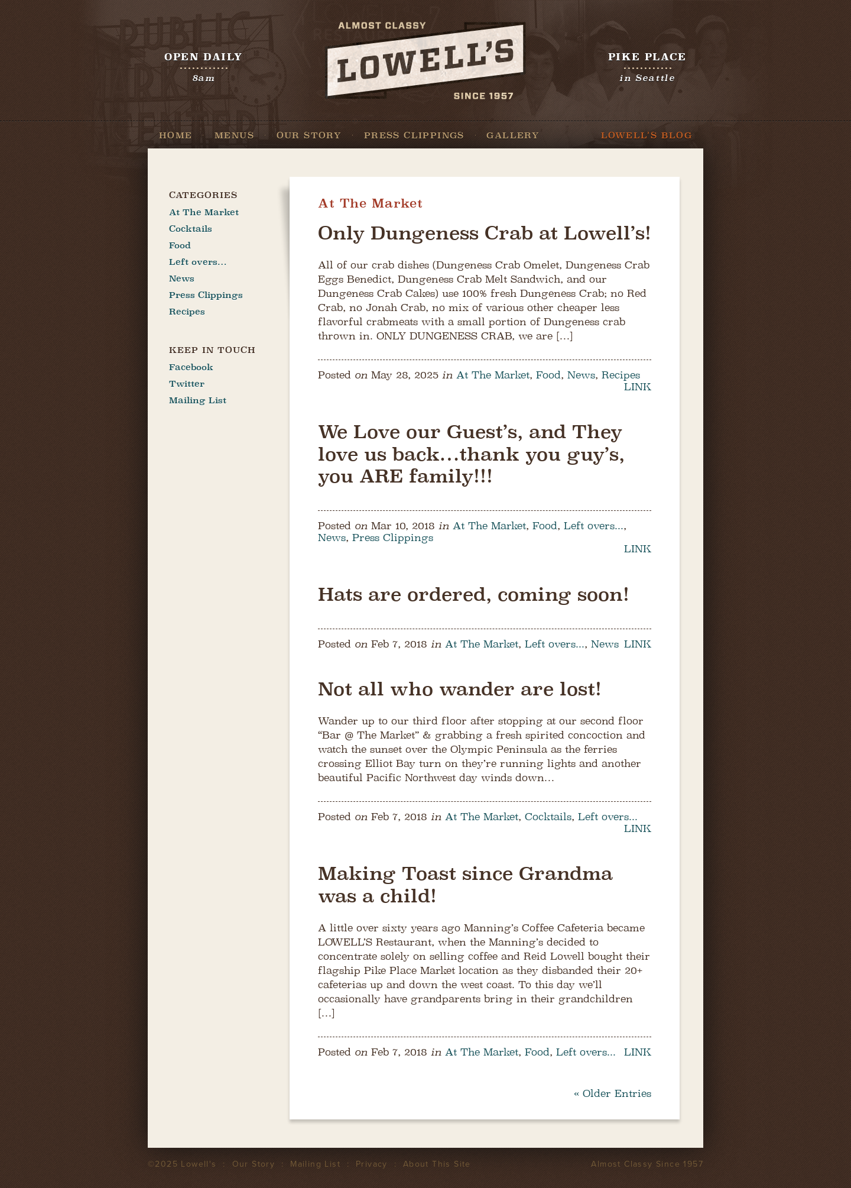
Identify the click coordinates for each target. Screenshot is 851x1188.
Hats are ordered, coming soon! (473, 594)
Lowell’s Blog (646, 135)
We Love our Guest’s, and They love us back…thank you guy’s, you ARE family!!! (471, 453)
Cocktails (548, 817)
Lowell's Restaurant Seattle (425, 60)
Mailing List (197, 400)
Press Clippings (414, 135)
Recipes (621, 375)
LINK (637, 387)
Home (176, 135)
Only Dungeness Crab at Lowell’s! (484, 233)
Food (548, 375)
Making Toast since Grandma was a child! (465, 884)
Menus (234, 135)
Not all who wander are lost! (460, 689)
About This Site (437, 1164)
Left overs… (197, 262)
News (581, 375)
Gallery (513, 135)
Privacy (372, 1164)
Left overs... (593, 526)
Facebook (191, 367)
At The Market (493, 375)
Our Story (309, 135)
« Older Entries (612, 1093)
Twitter (186, 383)
